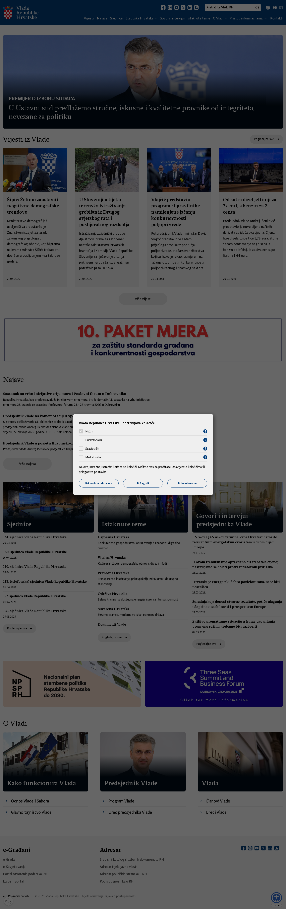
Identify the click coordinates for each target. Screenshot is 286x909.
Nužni (89, 431)
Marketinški (93, 457)
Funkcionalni (93, 440)
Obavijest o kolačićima (187, 467)
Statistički (92, 448)
